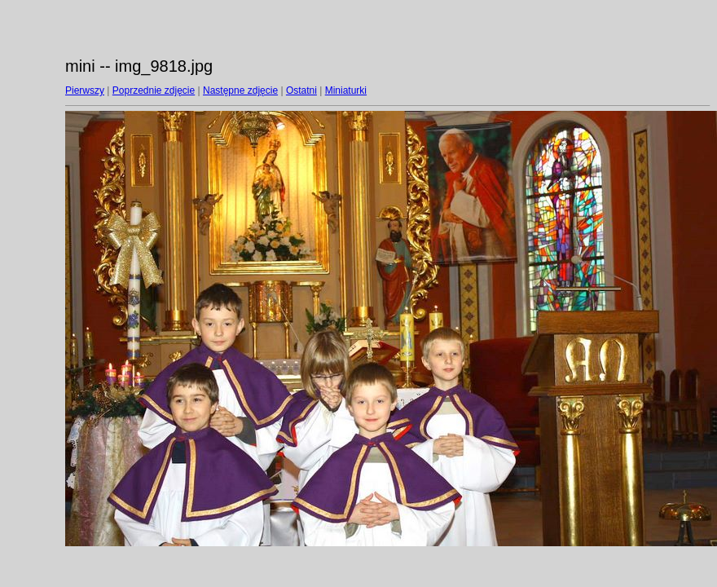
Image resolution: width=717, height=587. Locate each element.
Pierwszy (84, 90)
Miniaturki (346, 90)
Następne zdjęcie (240, 90)
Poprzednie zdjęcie (153, 90)
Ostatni (301, 90)
